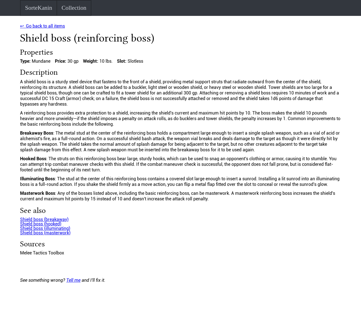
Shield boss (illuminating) (45, 228)
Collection (74, 7)
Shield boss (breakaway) (44, 219)
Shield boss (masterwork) (45, 232)
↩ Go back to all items (42, 26)
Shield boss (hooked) (40, 224)
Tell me (73, 280)
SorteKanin (38, 7)
